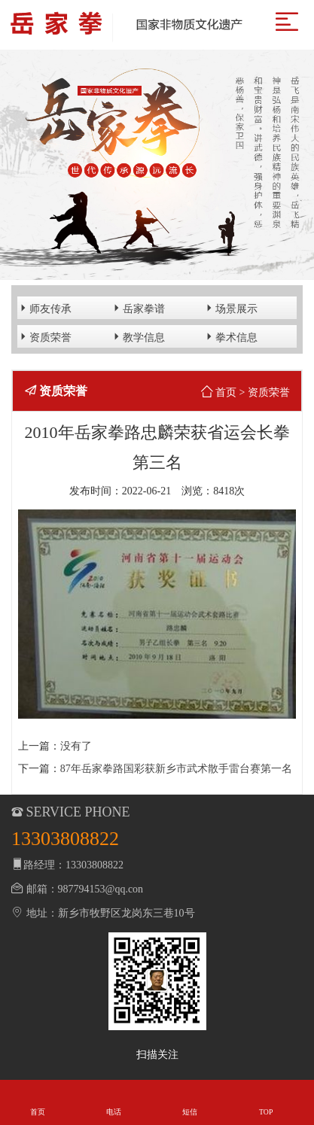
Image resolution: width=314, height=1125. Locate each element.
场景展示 (230, 308)
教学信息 (138, 336)
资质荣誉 (44, 336)
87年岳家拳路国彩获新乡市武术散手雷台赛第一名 (176, 768)
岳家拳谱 (138, 308)
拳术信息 (230, 336)
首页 (225, 392)
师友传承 (44, 308)
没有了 (76, 746)
